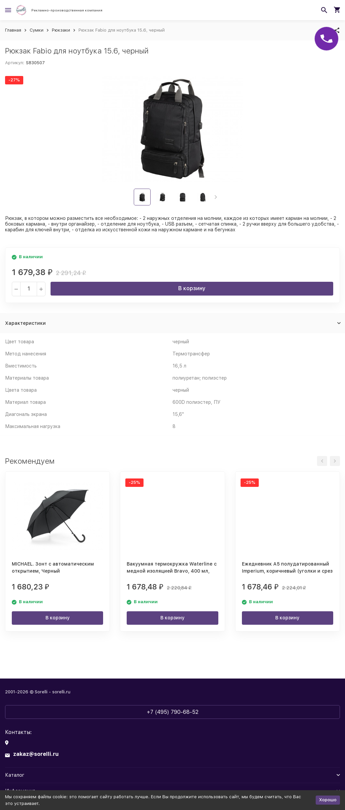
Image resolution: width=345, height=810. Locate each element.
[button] (216, 197)
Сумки (36, 30)
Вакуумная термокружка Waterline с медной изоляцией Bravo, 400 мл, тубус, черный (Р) (172, 571)
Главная (13, 30)
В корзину (192, 288)
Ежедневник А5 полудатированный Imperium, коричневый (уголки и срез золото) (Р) (287, 571)
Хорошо (328, 799)
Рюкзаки (61, 30)
